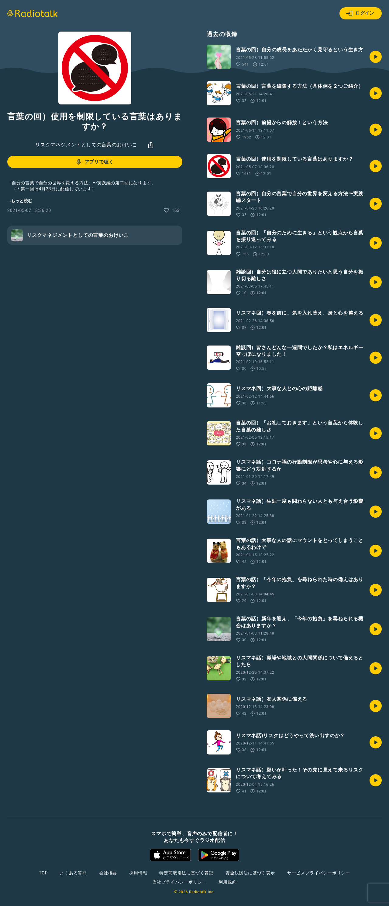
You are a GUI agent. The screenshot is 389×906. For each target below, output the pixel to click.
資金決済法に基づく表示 (250, 872)
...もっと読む (19, 200)
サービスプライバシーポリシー (318, 872)
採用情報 (138, 872)
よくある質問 (73, 872)
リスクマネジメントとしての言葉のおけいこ (86, 145)
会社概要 (108, 872)
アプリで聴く (94, 161)
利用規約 (227, 882)
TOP (43, 872)
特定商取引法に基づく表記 (186, 872)
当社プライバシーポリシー (180, 882)
